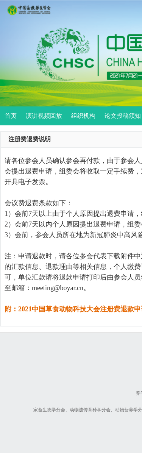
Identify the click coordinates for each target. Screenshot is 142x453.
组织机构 (83, 115)
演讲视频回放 (44, 115)
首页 (11, 115)
